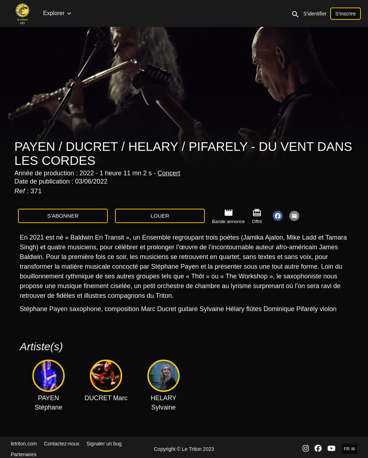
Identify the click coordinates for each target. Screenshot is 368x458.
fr (349, 449)
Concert (168, 173)
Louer (160, 216)
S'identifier (344, 14)
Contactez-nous (61, 444)
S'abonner (62, 216)
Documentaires (199, 13)
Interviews (239, 13)
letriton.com (24, 444)
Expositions (293, 13)
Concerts (92, 13)
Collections (125, 13)
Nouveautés (58, 13)
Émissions (160, 13)
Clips (265, 13)
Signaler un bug (103, 444)
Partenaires (24, 454)
